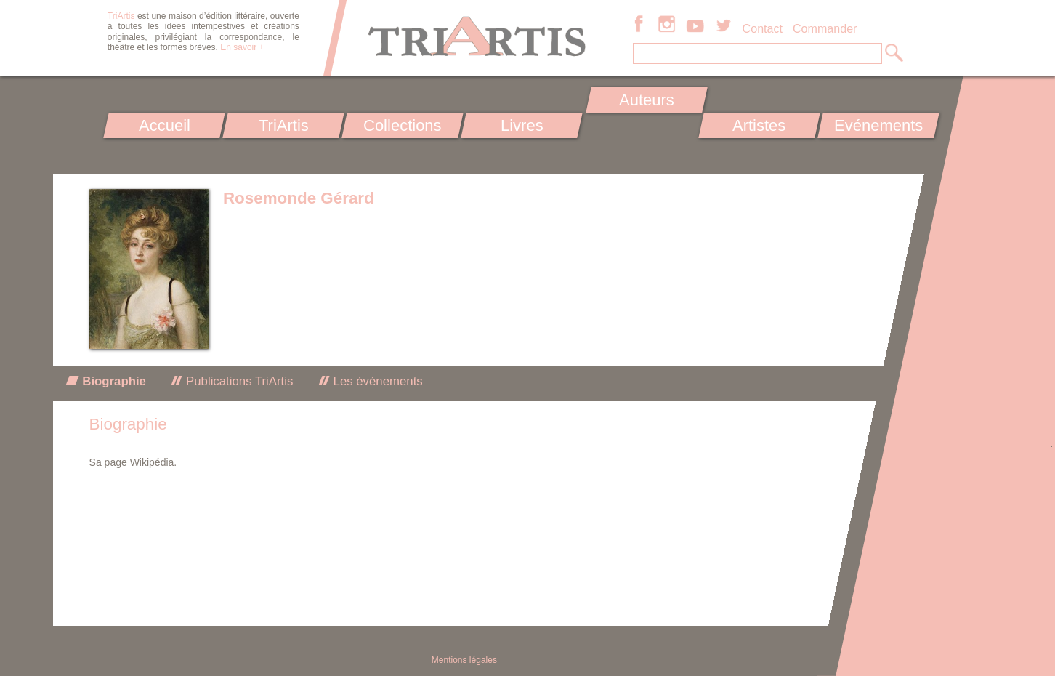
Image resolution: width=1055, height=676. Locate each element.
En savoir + (242, 47)
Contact (763, 28)
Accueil (164, 125)
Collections (402, 125)
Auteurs (646, 100)
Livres (521, 125)
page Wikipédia (139, 462)
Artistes (759, 125)
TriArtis (283, 125)
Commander (825, 28)
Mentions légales (464, 660)
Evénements (878, 125)
